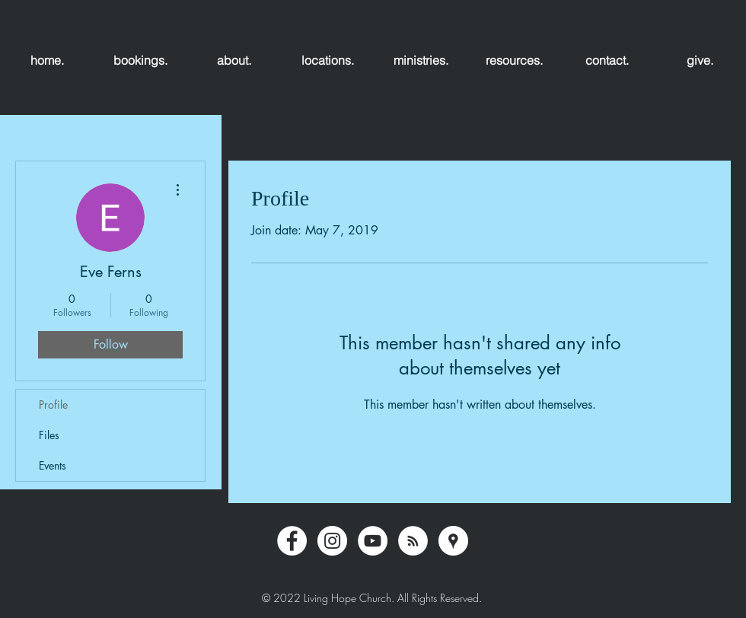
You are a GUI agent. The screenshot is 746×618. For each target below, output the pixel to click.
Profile (53, 404)
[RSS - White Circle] (413, 541)
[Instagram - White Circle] (332, 541)
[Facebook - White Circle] (292, 541)
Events (52, 465)
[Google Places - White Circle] (453, 541)
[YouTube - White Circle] (372, 541)
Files (49, 435)
